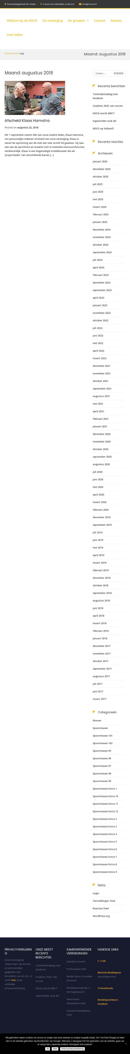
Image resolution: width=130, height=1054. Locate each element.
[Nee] (125, 1043)
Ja (47, 1048)
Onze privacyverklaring (72, 1048)
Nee (55, 1048)
